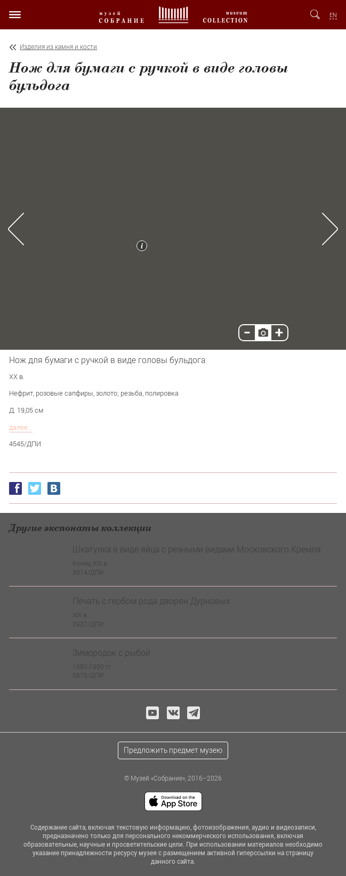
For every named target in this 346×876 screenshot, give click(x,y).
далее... (21, 427)
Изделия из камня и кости (58, 47)
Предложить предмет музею (173, 750)
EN (333, 15)
